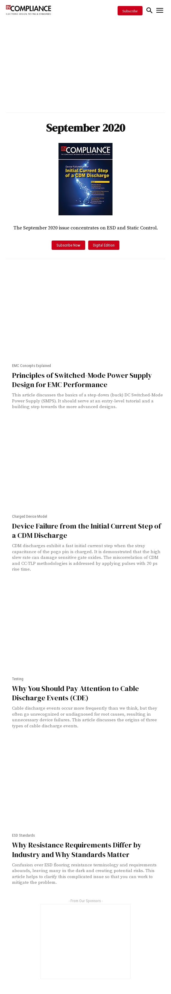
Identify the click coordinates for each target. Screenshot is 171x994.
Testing (17, 679)
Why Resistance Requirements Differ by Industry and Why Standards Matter (76, 849)
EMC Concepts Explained (31, 366)
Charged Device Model (29, 516)
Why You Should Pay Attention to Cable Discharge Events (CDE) (75, 693)
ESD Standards (23, 835)
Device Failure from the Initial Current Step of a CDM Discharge (86, 530)
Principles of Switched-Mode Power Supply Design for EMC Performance (82, 379)
